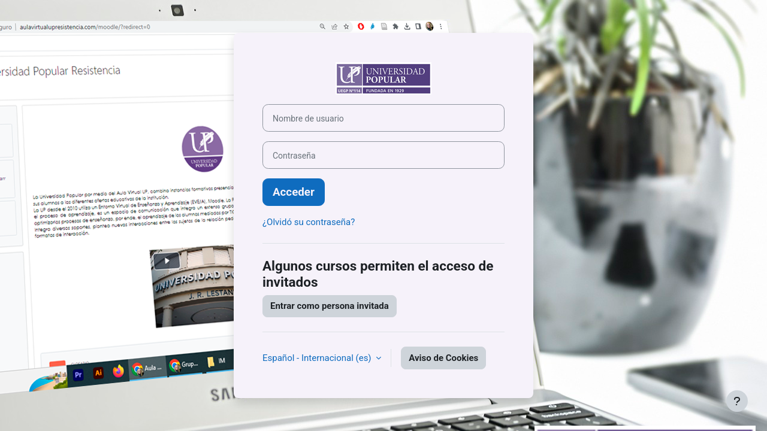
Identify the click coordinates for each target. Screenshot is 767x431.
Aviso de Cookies (443, 358)
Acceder (294, 192)
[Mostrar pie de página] (737, 401)
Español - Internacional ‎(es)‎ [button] (317, 358)
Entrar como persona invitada (329, 306)
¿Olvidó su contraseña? (308, 222)
